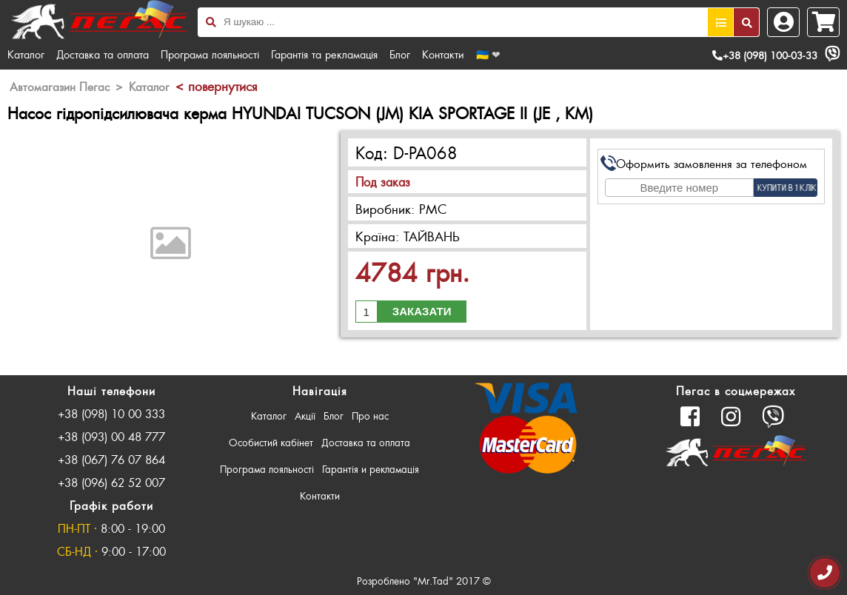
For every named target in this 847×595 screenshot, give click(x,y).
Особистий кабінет (271, 442)
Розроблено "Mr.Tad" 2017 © (424, 581)
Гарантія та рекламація (324, 54)
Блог (399, 54)
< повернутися (216, 86)
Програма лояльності (210, 54)
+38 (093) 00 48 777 (111, 436)
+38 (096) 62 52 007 (111, 482)
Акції (305, 416)
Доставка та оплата (102, 54)
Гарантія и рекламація (370, 469)
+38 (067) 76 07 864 (111, 459)
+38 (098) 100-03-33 (764, 55)
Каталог (25, 54)
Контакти (443, 54)
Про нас (370, 416)
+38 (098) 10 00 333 (111, 413)
